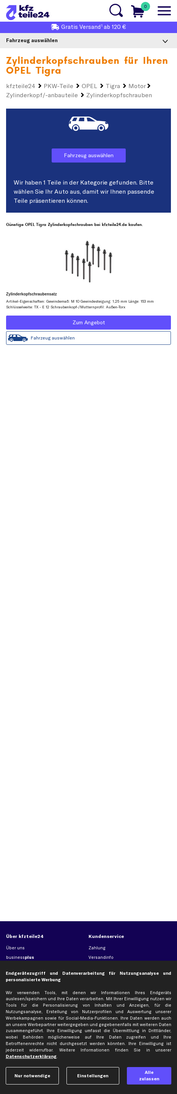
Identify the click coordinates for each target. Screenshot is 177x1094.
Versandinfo (101, 957)
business (20, 957)
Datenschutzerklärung (31, 1056)
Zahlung (97, 947)
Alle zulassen (149, 1075)
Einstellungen (92, 1075)
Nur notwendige (32, 1075)
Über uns (15, 947)
